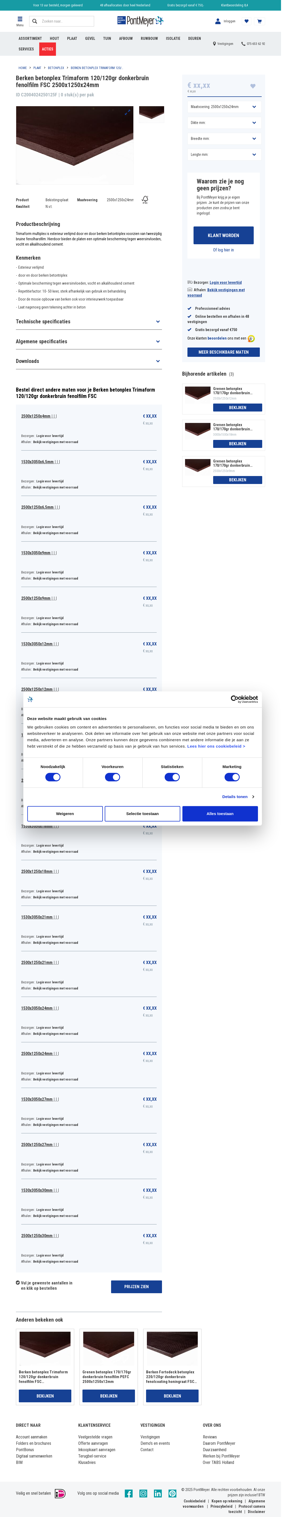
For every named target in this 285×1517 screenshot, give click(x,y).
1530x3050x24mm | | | (40, 1008)
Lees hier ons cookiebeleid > (216, 746)
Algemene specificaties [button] (41, 341)
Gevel (90, 38)
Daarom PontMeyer (219, 1443)
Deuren (194, 38)
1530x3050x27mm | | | (40, 1099)
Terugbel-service (92, 1456)
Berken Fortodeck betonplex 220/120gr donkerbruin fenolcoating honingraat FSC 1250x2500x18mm (170, 1377)
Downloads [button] (27, 361)
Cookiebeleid (194, 1501)
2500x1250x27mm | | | (40, 1144)
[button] (20, 21)
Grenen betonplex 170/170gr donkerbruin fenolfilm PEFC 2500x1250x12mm (231, 391)
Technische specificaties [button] (43, 321)
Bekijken (237, 407)
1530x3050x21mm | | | (40, 917)
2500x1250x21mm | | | (40, 962)
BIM (19, 1462)
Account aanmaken (31, 1436)
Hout (54, 38)
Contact (147, 1449)
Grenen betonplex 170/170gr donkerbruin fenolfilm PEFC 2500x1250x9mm (231, 463)
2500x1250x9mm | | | (39, 598)
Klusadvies (87, 1462)
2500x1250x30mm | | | (40, 1235)
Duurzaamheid (214, 1449)
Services (26, 49)
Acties (47, 49)
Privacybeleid (222, 1506)
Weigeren (65, 813)
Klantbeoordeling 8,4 (234, 5)
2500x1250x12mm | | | (40, 689)
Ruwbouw (149, 38)
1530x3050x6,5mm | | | (40, 461)
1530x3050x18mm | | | (40, 826)
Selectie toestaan (142, 813)
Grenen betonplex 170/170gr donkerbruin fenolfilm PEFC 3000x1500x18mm (231, 427)
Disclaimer (256, 1512)
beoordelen (217, 338)
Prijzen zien (136, 1286)
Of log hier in (223, 249)
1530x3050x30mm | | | (40, 1190)
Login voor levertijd (226, 282)
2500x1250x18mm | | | (40, 871)
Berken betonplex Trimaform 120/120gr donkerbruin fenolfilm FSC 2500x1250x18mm (43, 1377)
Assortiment (30, 38)
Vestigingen (150, 1436)
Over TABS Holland (218, 1462)
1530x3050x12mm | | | (40, 643)
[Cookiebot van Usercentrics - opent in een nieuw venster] (235, 699)
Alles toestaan (220, 813)
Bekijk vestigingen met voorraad (55, 442)
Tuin (107, 38)
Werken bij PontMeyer (221, 1456)
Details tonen (235, 796)
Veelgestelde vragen (95, 1436)
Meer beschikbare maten (224, 352)
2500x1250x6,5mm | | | (40, 507)
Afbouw (126, 38)
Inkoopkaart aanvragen (96, 1449)
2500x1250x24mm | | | (40, 1053)
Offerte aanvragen (93, 1443)
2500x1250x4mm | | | (39, 416)
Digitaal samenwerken (34, 1456)
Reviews (210, 1436)
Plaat (72, 38)
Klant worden (223, 235)
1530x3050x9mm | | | (39, 552)
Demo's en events (155, 1443)
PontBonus (25, 1449)
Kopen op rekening (227, 1501)
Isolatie (173, 38)
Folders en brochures (33, 1443)
